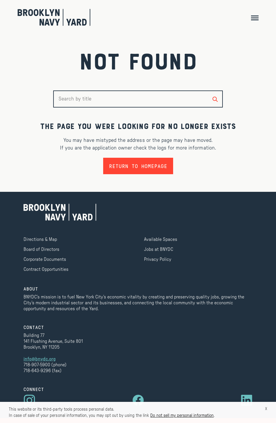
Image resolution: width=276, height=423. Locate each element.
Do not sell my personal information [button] (182, 415)
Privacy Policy (157, 259)
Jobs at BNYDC (158, 249)
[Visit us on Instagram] (29, 400)
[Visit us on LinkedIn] (246, 400)
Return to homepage (138, 165)
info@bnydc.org (40, 359)
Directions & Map (40, 239)
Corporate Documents (45, 259)
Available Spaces (160, 239)
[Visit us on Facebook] (138, 400)
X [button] (266, 409)
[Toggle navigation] (254, 17)
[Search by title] (215, 99)
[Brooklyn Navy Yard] (54, 17)
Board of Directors (41, 249)
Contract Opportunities (46, 269)
